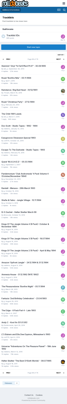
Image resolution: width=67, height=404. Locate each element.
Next (58, 59)
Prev (8, 59)
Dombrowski (8, 325)
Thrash (6, 93)
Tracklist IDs (13, 35)
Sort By (61, 55)
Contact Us (28, 395)
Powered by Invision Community (33, 400)
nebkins (7, 129)
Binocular (7, 215)
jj (4, 81)
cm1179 (6, 141)
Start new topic (33, 47)
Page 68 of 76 (33, 59)
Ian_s (6, 69)
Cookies (39, 395)
